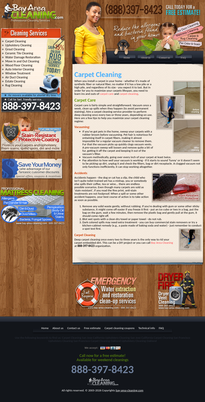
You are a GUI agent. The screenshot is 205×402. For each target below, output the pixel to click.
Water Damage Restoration (22, 57)
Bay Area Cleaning (162, 242)
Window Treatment (18, 73)
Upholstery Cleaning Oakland (139, 341)
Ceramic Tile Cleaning (19, 53)
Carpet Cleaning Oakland (106, 341)
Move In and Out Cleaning (22, 61)
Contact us (164, 57)
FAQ (183, 57)
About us (145, 57)
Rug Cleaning (13, 85)
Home (127, 57)
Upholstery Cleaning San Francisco (69, 341)
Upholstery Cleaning (18, 45)
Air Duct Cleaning (16, 77)
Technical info (146, 328)
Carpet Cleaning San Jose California (83, 337)
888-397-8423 (31, 106)
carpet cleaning (129, 94)
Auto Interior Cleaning (19, 69)
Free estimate (92, 328)
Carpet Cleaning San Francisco (172, 337)
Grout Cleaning (15, 49)
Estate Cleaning (15, 81)
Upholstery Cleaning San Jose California (129, 337)
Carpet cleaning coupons (120, 328)
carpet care (107, 94)
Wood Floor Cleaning (18, 65)
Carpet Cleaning (15, 41)
